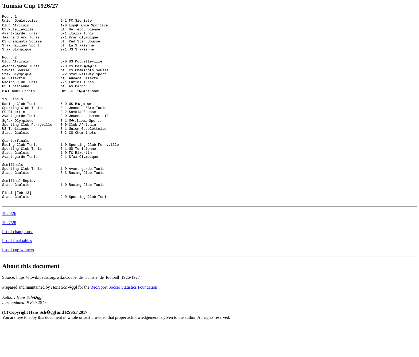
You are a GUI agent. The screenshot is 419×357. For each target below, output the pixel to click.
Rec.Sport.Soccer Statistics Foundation (124, 320)
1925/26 (9, 246)
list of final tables (17, 273)
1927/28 (9, 255)
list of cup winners (18, 282)
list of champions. (17, 264)
